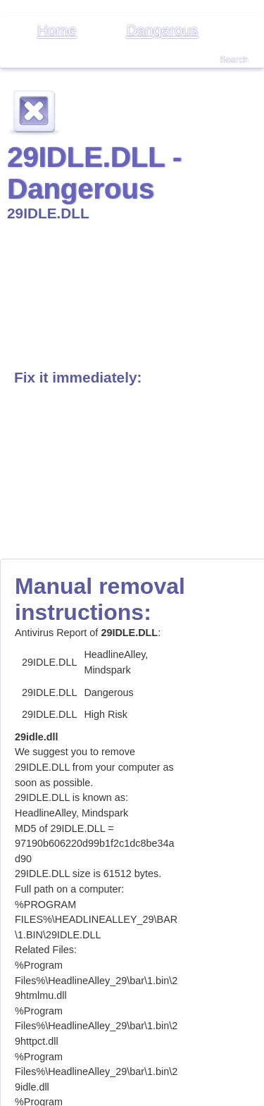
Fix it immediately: (78, 377)
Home (56, 30)
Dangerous (162, 30)
